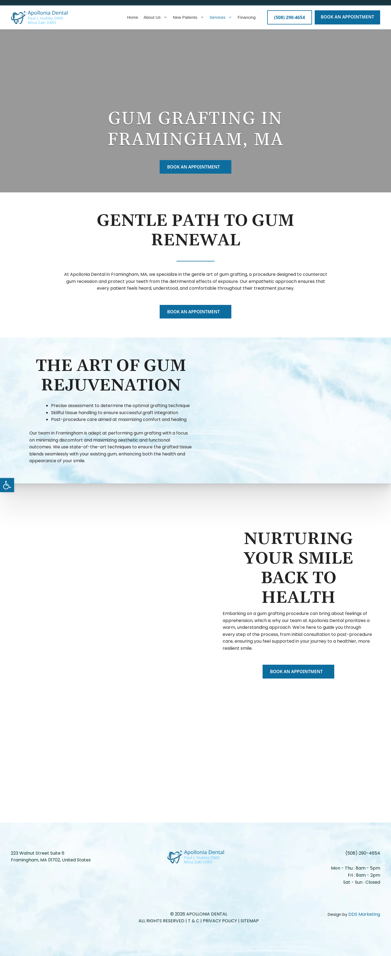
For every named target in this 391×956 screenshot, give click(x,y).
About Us (156, 17)
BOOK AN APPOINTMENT (347, 17)
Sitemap (250, 921)
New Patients (188, 17)
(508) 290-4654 (362, 853)
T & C (194, 921)
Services (221, 17)
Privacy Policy (220, 921)
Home (132, 17)
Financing (247, 17)
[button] (7, 485)
